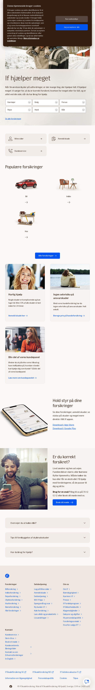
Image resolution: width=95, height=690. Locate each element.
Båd (63, 110)
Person (64, 102)
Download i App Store (63, 424)
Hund (37, 110)
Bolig (37, 102)
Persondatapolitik (46, 678)
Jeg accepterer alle (72, 27)
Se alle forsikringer (13, 118)
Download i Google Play (64, 428)
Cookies (63, 678)
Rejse (10, 110)
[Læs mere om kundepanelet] (25, 339)
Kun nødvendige (71, 19)
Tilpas (75, 678)
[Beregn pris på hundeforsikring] (70, 277)
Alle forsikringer (47, 255)
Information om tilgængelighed (18, 678)
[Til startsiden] (7, 576)
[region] (47, 23)
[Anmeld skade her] (25, 277)
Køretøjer (11, 102)
